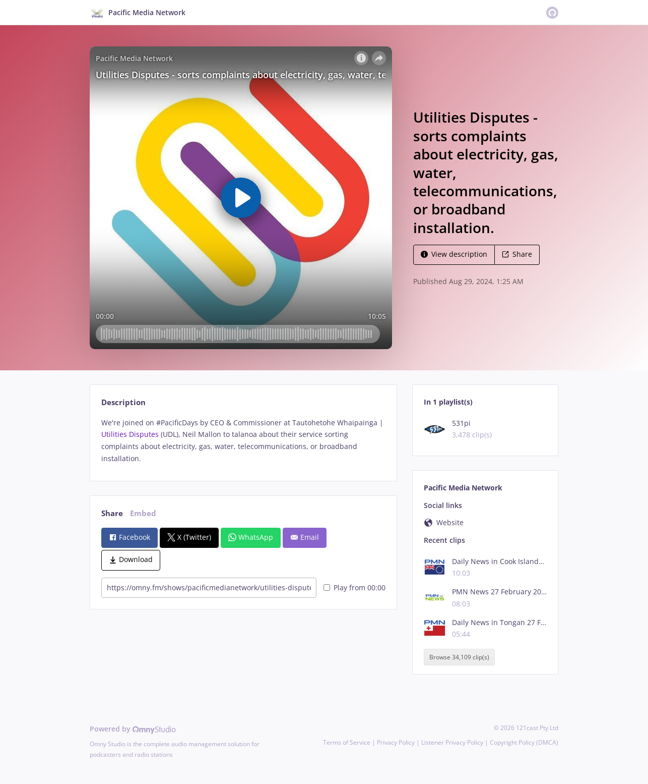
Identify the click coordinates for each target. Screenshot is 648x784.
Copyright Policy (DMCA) (524, 742)
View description (454, 254)
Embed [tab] (143, 513)
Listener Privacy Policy (452, 742)
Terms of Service (346, 742)
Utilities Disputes (130, 434)
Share (517, 254)
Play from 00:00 (354, 587)
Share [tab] (112, 513)
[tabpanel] (243, 441)
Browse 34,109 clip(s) (459, 657)
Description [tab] (123, 402)
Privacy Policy (396, 742)
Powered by (133, 729)
